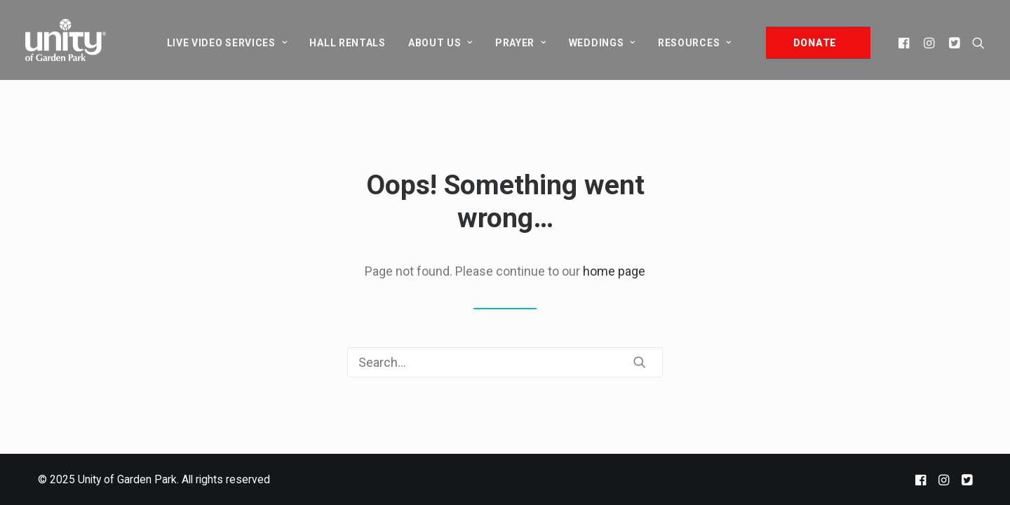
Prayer (520, 42)
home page (614, 271)
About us (440, 42)
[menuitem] (227, 43)
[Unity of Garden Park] (65, 40)
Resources (695, 42)
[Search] (505, 362)
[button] (905, 43)
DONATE (815, 43)
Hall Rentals (347, 42)
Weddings (602, 42)
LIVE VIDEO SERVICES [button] (227, 42)
